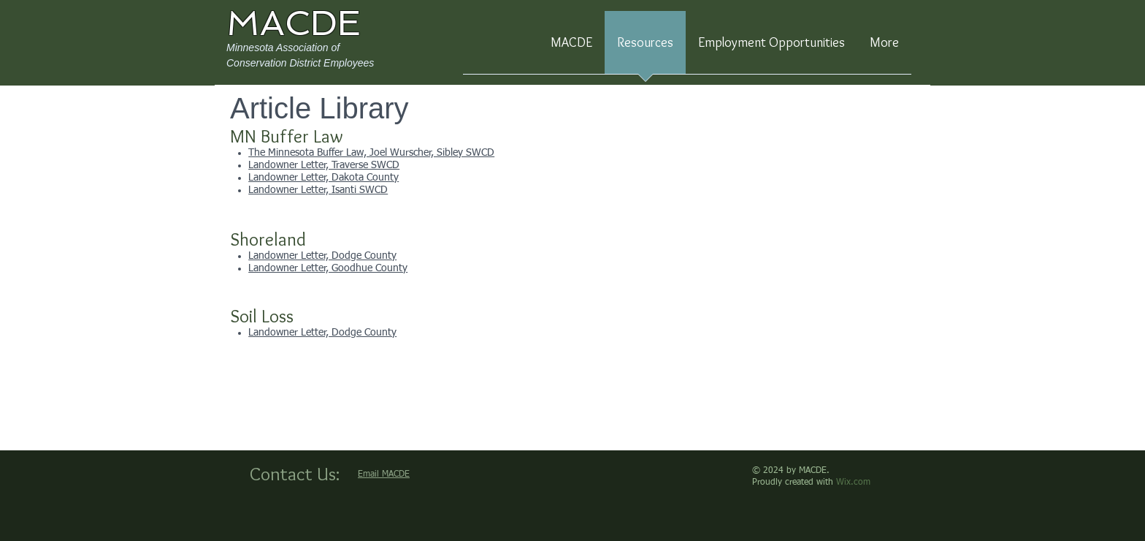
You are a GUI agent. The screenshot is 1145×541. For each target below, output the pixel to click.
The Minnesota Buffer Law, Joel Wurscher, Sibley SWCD (371, 153)
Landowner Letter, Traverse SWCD (323, 165)
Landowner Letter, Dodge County (322, 256)
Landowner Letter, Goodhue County (327, 268)
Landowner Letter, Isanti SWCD (318, 190)
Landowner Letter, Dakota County (323, 178)
